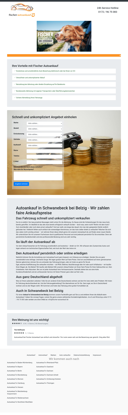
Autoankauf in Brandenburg (17, 375)
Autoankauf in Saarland (44, 367)
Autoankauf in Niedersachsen (18, 398)
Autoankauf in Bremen (15, 379)
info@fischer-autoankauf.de (58, 300)
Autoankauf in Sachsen (44, 371)
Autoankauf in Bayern (15, 367)
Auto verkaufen (64, 355)
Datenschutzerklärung (82, 355)
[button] (15, 36)
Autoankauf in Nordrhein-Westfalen (20, 402)
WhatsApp (99, 297)
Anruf (90, 297)
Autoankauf (31, 355)
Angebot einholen (21, 184)
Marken (53, 355)
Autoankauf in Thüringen (45, 383)
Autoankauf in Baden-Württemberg (19, 363)
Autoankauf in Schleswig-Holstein (48, 379)
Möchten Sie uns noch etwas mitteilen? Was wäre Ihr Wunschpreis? (28, 168)
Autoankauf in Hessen (15, 387)
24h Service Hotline (107, 8)
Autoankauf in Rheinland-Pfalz (47, 363)
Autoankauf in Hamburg (15, 383)
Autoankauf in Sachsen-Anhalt (47, 375)
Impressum (97, 355)
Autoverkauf (43, 355)
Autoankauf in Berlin (14, 371)
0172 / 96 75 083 (107, 11)
